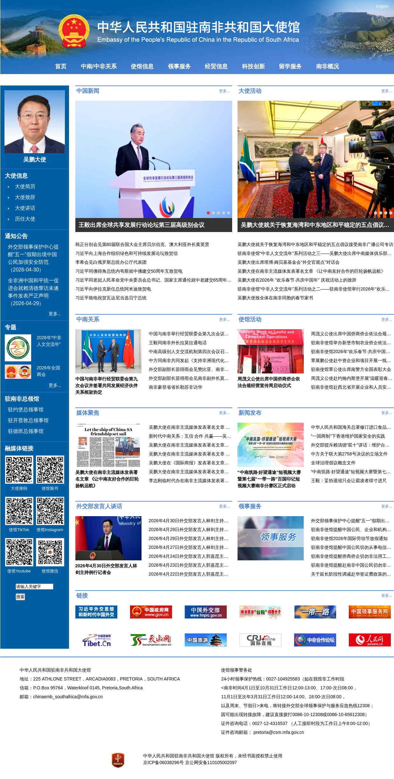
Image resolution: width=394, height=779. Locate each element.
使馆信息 (142, 66)
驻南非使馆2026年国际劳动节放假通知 (349, 538)
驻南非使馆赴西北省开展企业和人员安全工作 (352, 387)
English (382, 6)
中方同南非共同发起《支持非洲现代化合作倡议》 (190, 360)
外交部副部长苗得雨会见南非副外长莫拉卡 (190, 378)
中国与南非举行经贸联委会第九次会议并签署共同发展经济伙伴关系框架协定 (190, 333)
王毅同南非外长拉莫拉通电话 (178, 342)
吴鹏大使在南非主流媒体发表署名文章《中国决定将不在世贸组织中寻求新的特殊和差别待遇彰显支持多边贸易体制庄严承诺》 (190, 445)
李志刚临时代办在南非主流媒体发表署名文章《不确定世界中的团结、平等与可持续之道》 (190, 480)
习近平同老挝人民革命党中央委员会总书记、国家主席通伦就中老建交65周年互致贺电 (153, 280)
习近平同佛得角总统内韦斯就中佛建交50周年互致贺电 (129, 271)
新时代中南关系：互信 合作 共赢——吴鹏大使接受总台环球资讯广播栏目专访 (190, 436)
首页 (60, 66)
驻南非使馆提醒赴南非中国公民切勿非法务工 (352, 565)
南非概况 (327, 66)
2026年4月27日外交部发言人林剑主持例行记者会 (190, 547)
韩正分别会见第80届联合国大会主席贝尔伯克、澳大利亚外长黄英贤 (142, 244)
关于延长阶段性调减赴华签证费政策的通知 (352, 574)
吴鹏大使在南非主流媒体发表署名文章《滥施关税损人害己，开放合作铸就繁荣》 (190, 471)
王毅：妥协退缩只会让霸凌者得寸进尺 (349, 480)
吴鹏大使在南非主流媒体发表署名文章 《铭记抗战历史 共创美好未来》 (190, 453)
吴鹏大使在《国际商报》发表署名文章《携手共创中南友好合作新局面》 (190, 462)
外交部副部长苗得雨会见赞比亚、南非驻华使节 (190, 369)
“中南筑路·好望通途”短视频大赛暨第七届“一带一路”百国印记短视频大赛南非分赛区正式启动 (352, 471)
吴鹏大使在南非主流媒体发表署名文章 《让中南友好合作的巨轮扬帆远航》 (190, 427)
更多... (55, 313)
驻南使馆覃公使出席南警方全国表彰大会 (351, 369)
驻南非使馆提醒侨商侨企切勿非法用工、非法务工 (352, 556)
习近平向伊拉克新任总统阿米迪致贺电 (113, 288)
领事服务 (179, 66)
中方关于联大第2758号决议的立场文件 (349, 453)
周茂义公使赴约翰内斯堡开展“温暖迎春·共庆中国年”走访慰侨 (352, 378)
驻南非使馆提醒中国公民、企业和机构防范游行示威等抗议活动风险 (352, 529)
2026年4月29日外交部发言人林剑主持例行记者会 (190, 529)
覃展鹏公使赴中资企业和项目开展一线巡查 (352, 360)
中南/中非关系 (99, 66)
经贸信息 (216, 66)
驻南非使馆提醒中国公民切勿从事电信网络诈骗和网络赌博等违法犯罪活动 (352, 547)
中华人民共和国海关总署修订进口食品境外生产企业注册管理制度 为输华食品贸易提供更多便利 (352, 427)
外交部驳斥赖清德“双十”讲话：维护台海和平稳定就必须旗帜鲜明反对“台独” (352, 445)
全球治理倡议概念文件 (333, 462)
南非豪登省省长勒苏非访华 (175, 387)
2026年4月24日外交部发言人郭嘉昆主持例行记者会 (190, 556)
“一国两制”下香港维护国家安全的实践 (348, 436)
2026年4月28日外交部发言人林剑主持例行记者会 (190, 538)
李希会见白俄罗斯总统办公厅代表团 (111, 262)
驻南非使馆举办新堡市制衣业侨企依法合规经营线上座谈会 (352, 342)
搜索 (20, 596)
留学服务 (290, 66)
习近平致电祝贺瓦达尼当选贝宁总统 (111, 297)
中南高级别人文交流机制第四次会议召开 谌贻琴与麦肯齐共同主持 (190, 351)
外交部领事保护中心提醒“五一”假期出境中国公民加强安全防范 (352, 520)
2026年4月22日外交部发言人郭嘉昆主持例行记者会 (190, 574)
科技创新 (253, 66)
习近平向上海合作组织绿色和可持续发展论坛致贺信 (126, 253)
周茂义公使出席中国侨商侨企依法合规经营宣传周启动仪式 (352, 333)
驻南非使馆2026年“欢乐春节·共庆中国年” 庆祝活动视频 (352, 351)
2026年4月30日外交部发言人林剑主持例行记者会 (190, 520)
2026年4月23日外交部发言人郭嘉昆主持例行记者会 (190, 565)
